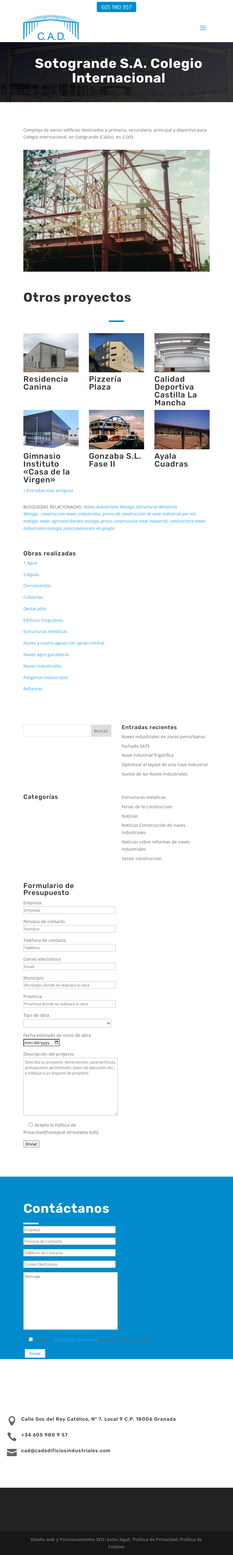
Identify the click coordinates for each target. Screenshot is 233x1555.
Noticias (130, 816)
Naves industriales (42, 666)
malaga (30, 521)
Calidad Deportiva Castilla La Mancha (175, 390)
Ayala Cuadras (171, 460)
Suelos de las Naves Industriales (154, 774)
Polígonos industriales (45, 677)
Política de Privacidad (76, 1339)
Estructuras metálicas (45, 631)
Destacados (35, 609)
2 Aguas (31, 574)
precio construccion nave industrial (134, 521)
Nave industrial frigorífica (148, 755)
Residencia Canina (45, 383)
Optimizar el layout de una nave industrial (165, 764)
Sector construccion (142, 858)
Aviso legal (118, 1539)
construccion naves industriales (70, 514)
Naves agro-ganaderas (46, 654)
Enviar (31, 1144)
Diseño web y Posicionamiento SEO (67, 1539)
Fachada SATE (136, 746)
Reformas (33, 689)
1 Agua (30, 563)
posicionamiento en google (88, 528)
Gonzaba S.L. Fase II (115, 460)
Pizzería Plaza (105, 383)
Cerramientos (37, 585)
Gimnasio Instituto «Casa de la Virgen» (46, 467)
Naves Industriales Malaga (109, 507)
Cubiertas (33, 597)
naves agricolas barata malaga (69, 521)
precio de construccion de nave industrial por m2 (149, 514)
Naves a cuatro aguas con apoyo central (63, 643)
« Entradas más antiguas (48, 490)
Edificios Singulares (43, 620)
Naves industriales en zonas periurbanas (163, 736)
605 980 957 (116, 7)
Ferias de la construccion (147, 806)
